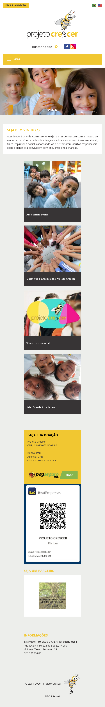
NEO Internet (52, 696)
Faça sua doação (15, 5)
